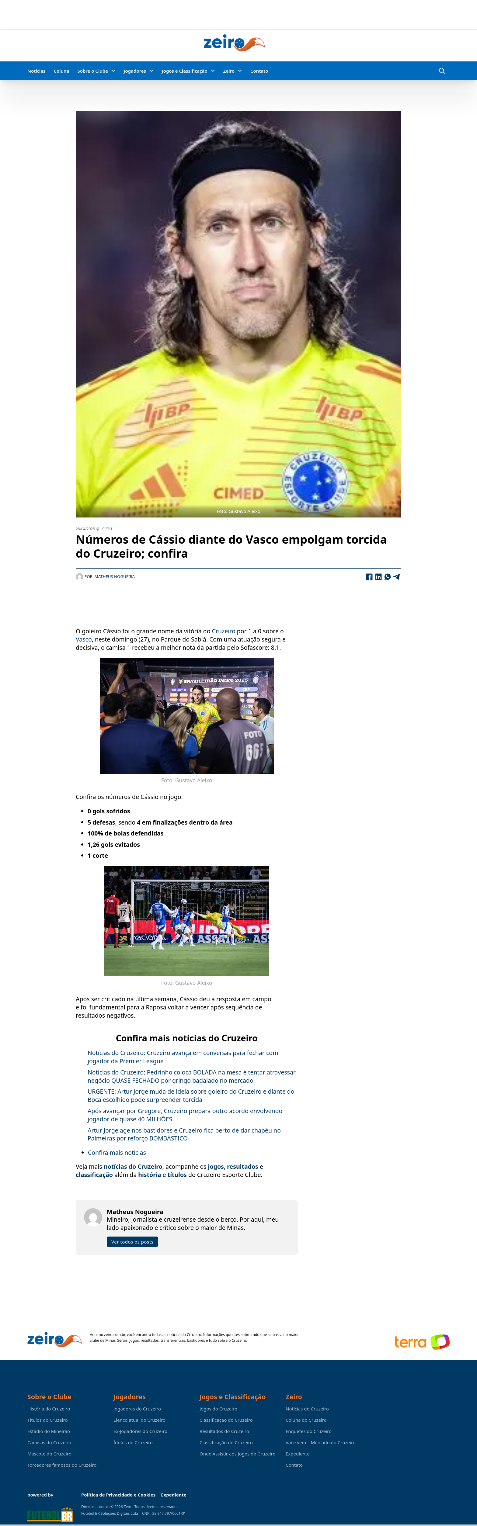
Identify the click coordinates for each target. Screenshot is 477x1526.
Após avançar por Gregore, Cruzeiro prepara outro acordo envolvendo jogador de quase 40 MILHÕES (185, 1115)
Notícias (36, 71)
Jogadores (135, 71)
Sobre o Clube (92, 71)
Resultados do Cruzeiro (224, 1431)
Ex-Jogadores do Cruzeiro (140, 1431)
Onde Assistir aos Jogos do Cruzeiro (238, 1454)
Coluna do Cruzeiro (306, 1420)
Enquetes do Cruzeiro (309, 1431)
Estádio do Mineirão (48, 1431)
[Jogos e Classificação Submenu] (213, 70)
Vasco (84, 639)
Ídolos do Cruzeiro (133, 1442)
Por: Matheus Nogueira (105, 576)
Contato (259, 71)
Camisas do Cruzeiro (49, 1442)
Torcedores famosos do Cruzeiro (61, 1465)
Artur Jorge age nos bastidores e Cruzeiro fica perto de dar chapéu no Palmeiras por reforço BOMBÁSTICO (184, 1134)
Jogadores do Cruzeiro (137, 1409)
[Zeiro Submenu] (240, 70)
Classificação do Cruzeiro (226, 1420)
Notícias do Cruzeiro (307, 1409)
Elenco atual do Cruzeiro (139, 1420)
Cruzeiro (223, 631)
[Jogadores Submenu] (151, 70)
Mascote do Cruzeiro (49, 1454)
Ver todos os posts (132, 1242)
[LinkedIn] (378, 576)
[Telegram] (396, 576)
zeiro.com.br (114, 1334)
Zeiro (229, 71)
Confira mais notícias (117, 1152)
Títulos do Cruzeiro (47, 1420)
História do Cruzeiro (48, 1409)
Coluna (61, 71)
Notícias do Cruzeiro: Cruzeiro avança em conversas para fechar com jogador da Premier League (183, 1057)
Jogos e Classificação (184, 71)
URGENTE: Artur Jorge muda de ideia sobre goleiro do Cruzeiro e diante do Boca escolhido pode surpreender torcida (191, 1095)
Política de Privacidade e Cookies (118, 1495)
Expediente (298, 1454)
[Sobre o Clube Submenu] (113, 70)
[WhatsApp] (387, 576)
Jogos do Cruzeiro (218, 1409)
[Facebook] (369, 576)
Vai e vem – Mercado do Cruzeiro (321, 1442)
